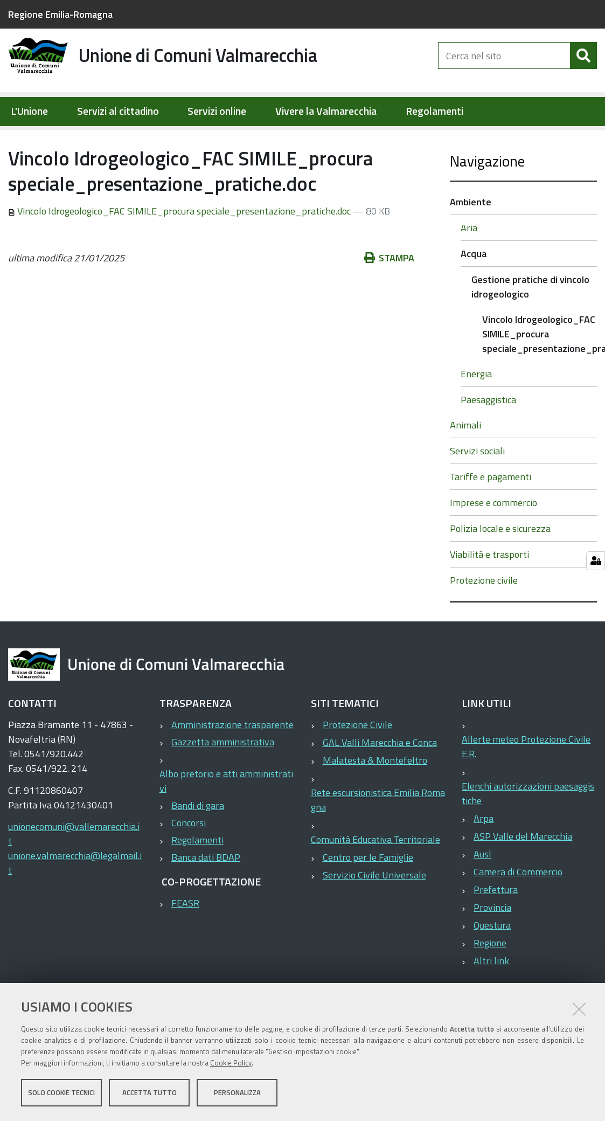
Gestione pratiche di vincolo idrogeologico (287, 138)
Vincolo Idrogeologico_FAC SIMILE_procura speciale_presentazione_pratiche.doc (180, 245)
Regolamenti (434, 111)
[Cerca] (583, 63)
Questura (492, 959)
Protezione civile (484, 614)
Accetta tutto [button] (149, 1093)
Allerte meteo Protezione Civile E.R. (526, 780)
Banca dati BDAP (205, 891)
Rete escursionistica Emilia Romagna (378, 834)
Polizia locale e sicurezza (500, 563)
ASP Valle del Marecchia (523, 870)
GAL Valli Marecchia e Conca (380, 777)
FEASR (185, 937)
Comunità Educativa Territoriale (375, 874)
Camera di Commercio (518, 906)
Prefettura (496, 924)
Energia (476, 408)
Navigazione (487, 195)
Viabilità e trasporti (489, 589)
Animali (465, 459)
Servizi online (216, 111)
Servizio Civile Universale (374, 909)
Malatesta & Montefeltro (375, 794)
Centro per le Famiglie (368, 891)
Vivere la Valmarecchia (326, 111)
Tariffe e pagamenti (490, 511)
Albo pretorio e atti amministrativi (226, 815)
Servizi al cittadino (118, 111)
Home (15, 138)
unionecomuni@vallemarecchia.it (74, 868)
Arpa (483, 853)
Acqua (181, 138)
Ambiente (136, 138)
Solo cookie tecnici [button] (61, 1093)
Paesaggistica (488, 434)
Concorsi (188, 857)
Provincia (492, 942)
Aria (469, 262)
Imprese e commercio (493, 537)
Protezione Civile (357, 759)
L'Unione (29, 111)
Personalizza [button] (237, 1093)
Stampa (389, 292)
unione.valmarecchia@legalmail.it (75, 897)
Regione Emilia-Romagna (60, 14)
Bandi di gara (197, 840)
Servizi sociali (477, 485)
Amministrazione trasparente (232, 759)
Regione (490, 977)
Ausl (482, 888)
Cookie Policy (231, 1063)
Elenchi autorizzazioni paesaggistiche (528, 827)
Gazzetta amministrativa (222, 776)
